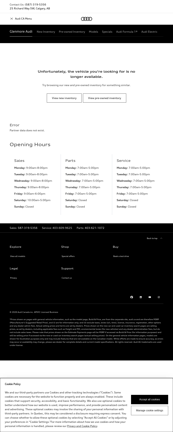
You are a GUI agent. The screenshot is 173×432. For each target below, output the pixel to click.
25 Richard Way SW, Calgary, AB (30, 8)
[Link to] (62, 228)
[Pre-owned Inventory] (72, 31)
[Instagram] (158, 297)
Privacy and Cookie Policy (82, 426)
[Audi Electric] (149, 31)
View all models (17, 256)
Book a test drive (121, 256)
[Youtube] (149, 297)
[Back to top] (155, 238)
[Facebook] (131, 297)
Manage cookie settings (149, 410)
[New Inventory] (46, 31)
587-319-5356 (27, 227)
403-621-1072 (94, 227)
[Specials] (107, 31)
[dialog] (86, 405)
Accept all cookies (149, 399)
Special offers (68, 256)
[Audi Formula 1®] (126, 31)
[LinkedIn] (140, 297)
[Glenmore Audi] (21, 32)
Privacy (13, 278)
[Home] (15, 19)
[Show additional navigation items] (161, 31)
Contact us (67, 278)
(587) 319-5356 (35, 4)
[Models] (93, 31)
